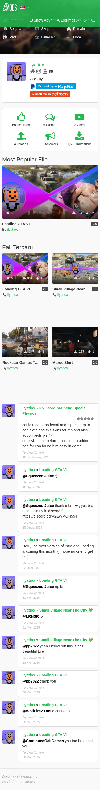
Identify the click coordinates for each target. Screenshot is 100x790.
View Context (33, 452)
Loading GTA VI (53, 470)
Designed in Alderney (20, 777)
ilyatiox (37, 65)
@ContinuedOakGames (43, 741)
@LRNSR (30, 616)
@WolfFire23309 (36, 711)
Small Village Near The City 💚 (66, 610)
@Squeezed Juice (38, 476)
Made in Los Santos (18, 782)
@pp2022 (30, 646)
